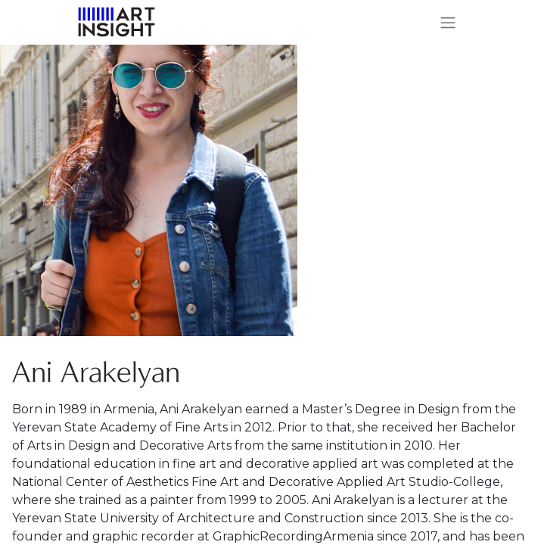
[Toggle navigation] (448, 22)
